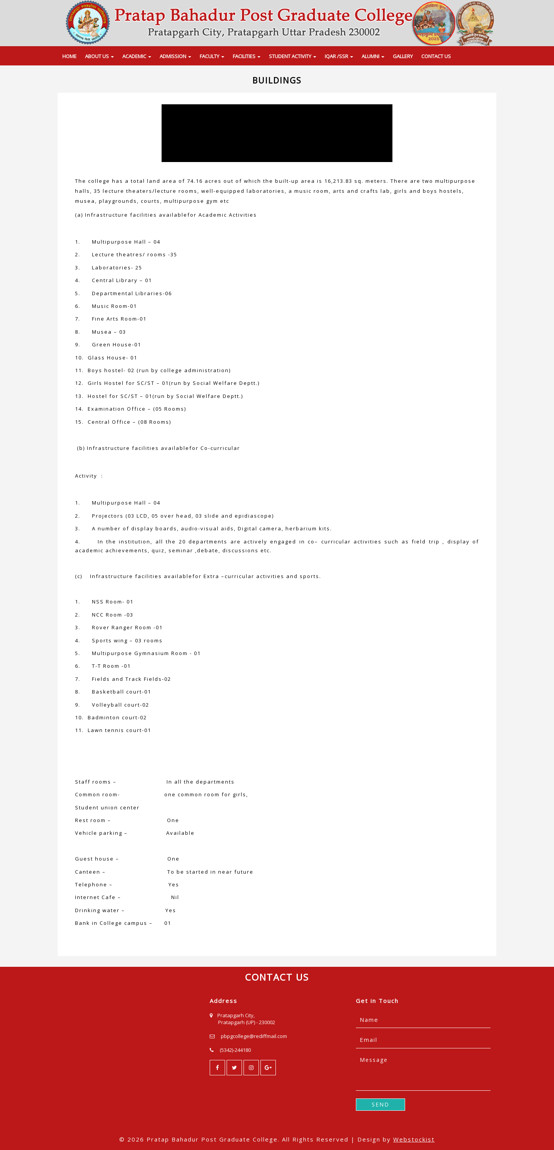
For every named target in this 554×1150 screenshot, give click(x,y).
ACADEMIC (136, 56)
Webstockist (414, 1139)
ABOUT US (99, 56)
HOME (69, 56)
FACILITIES (246, 56)
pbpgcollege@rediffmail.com (254, 1036)
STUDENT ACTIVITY (292, 56)
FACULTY (212, 56)
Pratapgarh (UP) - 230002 (246, 1022)
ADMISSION (175, 56)
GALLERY (403, 56)
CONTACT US (436, 56)
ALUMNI (373, 56)
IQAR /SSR (339, 56)
